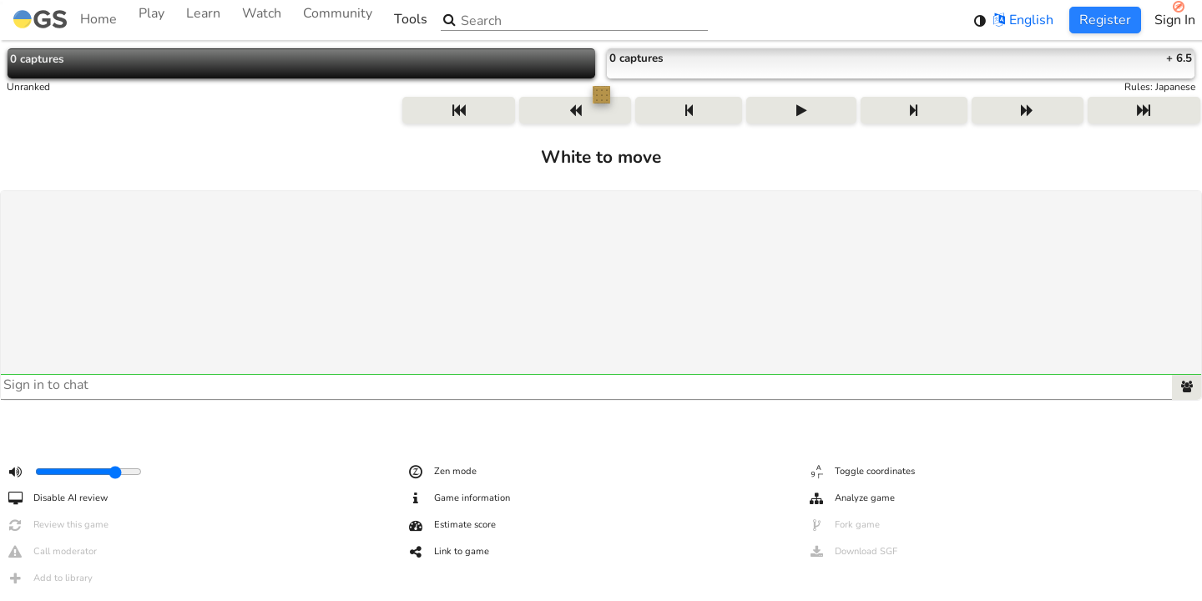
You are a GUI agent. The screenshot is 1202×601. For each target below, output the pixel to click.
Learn (203, 20)
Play (151, 20)
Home (65, 20)
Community (337, 20)
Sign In (1174, 20)
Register (1105, 20)
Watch (261, 20)
